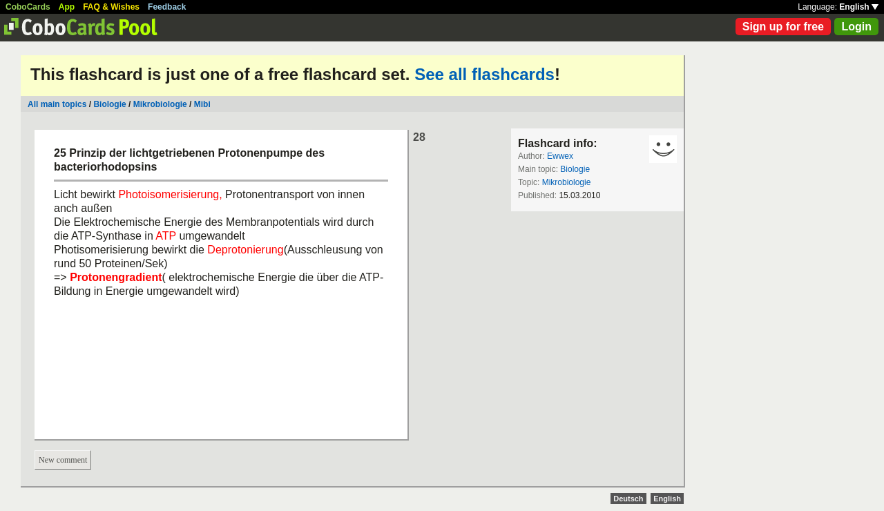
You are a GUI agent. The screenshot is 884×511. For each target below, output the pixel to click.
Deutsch (628, 498)
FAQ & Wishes (111, 7)
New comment (63, 460)
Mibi (202, 104)
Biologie (109, 104)
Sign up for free (783, 26)
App (67, 7)
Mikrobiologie (160, 104)
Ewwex (560, 156)
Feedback (167, 7)
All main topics (57, 104)
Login (856, 26)
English (858, 7)
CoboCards (28, 7)
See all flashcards (484, 74)
